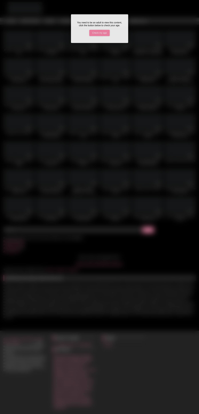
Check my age (99, 33)
